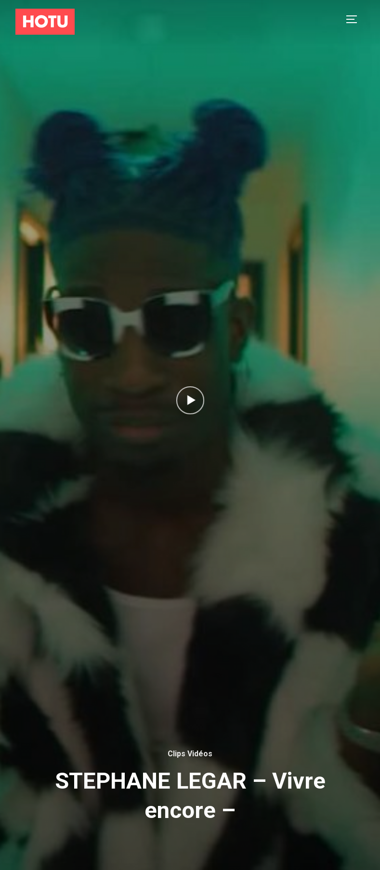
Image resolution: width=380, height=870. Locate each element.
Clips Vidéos (190, 753)
